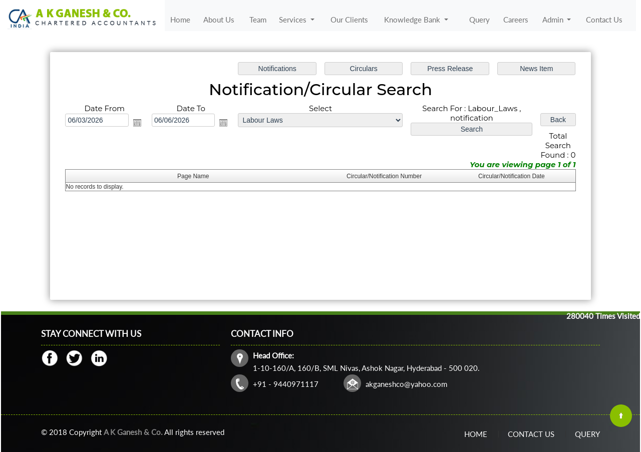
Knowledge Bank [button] (413, 19)
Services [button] (293, 19)
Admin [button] (553, 19)
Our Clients (349, 19)
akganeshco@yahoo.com (406, 383)
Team (257, 19)
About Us (218, 19)
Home (180, 19)
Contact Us (604, 19)
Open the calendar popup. (137, 122)
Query (479, 19)
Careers (515, 19)
